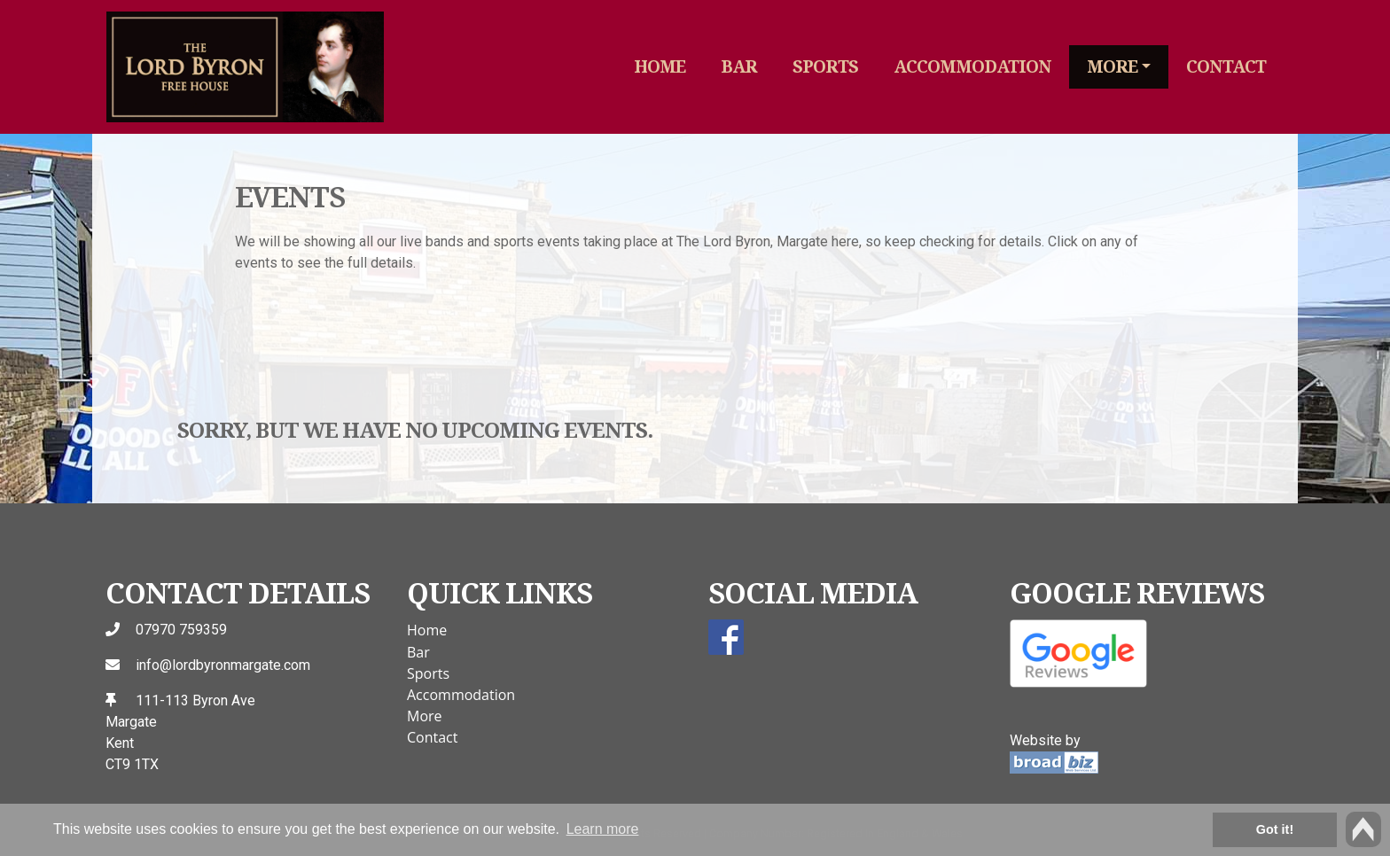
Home (659, 66)
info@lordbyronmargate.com (223, 665)
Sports (825, 66)
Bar (739, 66)
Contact (1226, 66)
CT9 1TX (132, 764)
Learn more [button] (602, 829)
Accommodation (972, 66)
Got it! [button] (1274, 829)
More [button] (1112, 66)
